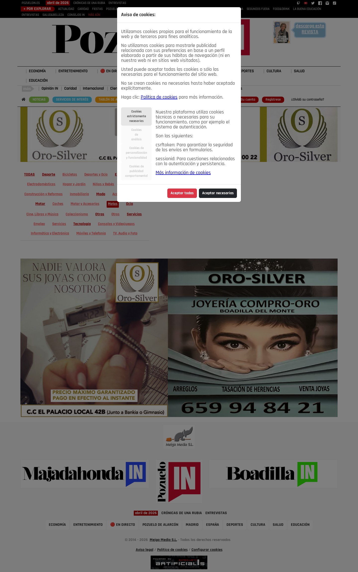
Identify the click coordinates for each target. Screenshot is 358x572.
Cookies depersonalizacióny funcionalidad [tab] (136, 153)
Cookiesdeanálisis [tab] (136, 134)
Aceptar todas (182, 193)
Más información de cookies (183, 172)
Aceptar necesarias (218, 193)
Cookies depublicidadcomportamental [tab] (136, 171)
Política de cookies (159, 97)
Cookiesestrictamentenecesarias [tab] (136, 116)
